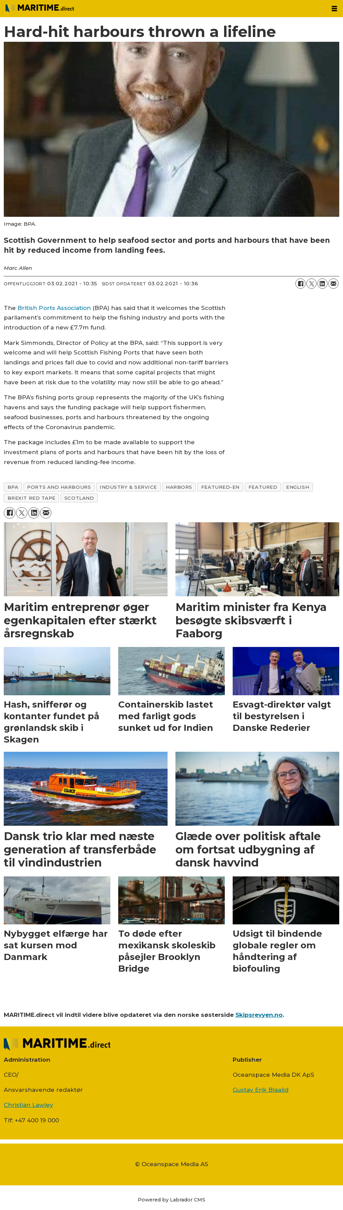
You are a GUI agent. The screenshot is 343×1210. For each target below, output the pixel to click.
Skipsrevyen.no (259, 1014)
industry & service (128, 487)
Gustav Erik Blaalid (261, 1089)
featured (262, 487)
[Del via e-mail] (333, 283)
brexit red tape (32, 498)
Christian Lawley (28, 1104)
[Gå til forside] (39, 8)
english (297, 487)
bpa (13, 487)
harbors (179, 487)
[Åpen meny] (334, 8)
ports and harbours (59, 487)
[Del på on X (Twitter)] (311, 283)
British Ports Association (54, 307)
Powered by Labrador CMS (171, 1200)
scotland (79, 498)
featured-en (220, 487)
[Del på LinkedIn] (322, 283)
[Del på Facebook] (300, 283)
